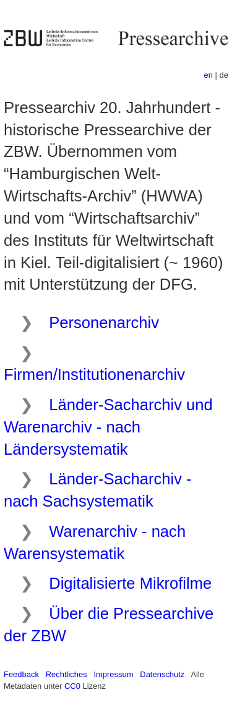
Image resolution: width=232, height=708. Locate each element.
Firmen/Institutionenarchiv (94, 374)
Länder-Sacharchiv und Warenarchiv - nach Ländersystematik (108, 427)
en (208, 75)
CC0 (72, 686)
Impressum (113, 674)
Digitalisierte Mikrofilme (130, 583)
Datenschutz (162, 674)
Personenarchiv (104, 322)
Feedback (21, 674)
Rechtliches (66, 674)
